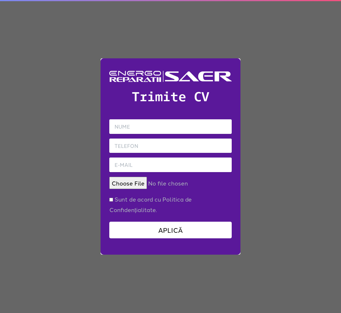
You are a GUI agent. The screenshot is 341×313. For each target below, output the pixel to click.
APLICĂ (170, 230)
